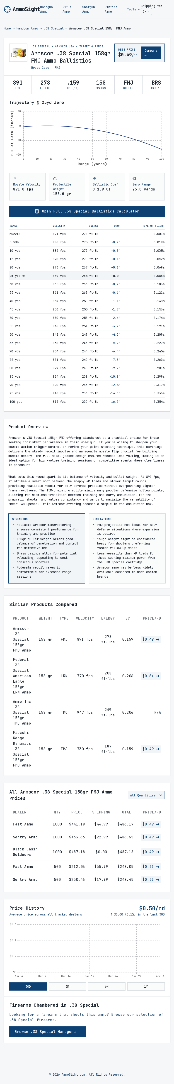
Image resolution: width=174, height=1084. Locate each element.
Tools (134, 9)
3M (67, 986)
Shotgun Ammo (88, 9)
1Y (146, 986)
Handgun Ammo (46, 9)
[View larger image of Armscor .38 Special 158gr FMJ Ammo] (18, 53)
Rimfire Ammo (111, 9)
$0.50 (151, 866)
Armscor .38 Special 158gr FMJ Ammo (22, 639)
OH (147, 12)
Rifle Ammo (67, 9)
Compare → (151, 53)
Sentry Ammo (25, 837)
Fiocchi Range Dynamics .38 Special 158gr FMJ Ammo (22, 749)
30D (28, 986)
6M (107, 986)
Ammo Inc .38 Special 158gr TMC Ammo (22, 712)
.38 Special (54, 28)
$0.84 (151, 676)
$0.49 (151, 639)
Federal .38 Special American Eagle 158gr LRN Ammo (22, 676)
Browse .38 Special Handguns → (47, 1031)
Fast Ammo (23, 824)
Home (7, 28)
